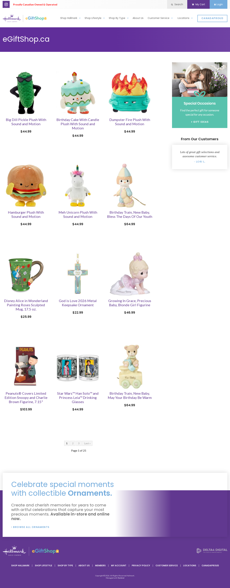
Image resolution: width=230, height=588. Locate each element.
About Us (138, 18)
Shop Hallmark (68, 18)
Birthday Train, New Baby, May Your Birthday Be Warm (130, 395)
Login (218, 4)
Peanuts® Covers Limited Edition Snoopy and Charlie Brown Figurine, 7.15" (26, 397)
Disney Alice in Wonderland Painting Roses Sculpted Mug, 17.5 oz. (26, 305)
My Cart (197, 4)
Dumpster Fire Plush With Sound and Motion (129, 121)
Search (175, 4)
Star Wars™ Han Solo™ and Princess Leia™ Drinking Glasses (78, 397)
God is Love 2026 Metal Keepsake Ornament (78, 303)
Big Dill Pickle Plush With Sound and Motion (26, 121)
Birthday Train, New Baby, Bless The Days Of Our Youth (129, 214)
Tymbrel (121, 578)
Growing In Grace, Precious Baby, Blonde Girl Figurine (129, 303)
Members (100, 565)
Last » (87, 443)
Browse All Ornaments (31, 527)
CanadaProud (212, 19)
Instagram (6, 4)
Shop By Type (117, 18)
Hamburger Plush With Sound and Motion (26, 214)
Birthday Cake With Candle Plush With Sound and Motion (77, 123)
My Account (118, 565)
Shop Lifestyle (93, 18)
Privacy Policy (141, 565)
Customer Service (158, 18)
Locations (183, 18)
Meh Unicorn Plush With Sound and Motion (78, 214)
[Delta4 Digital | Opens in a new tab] (212, 552)
